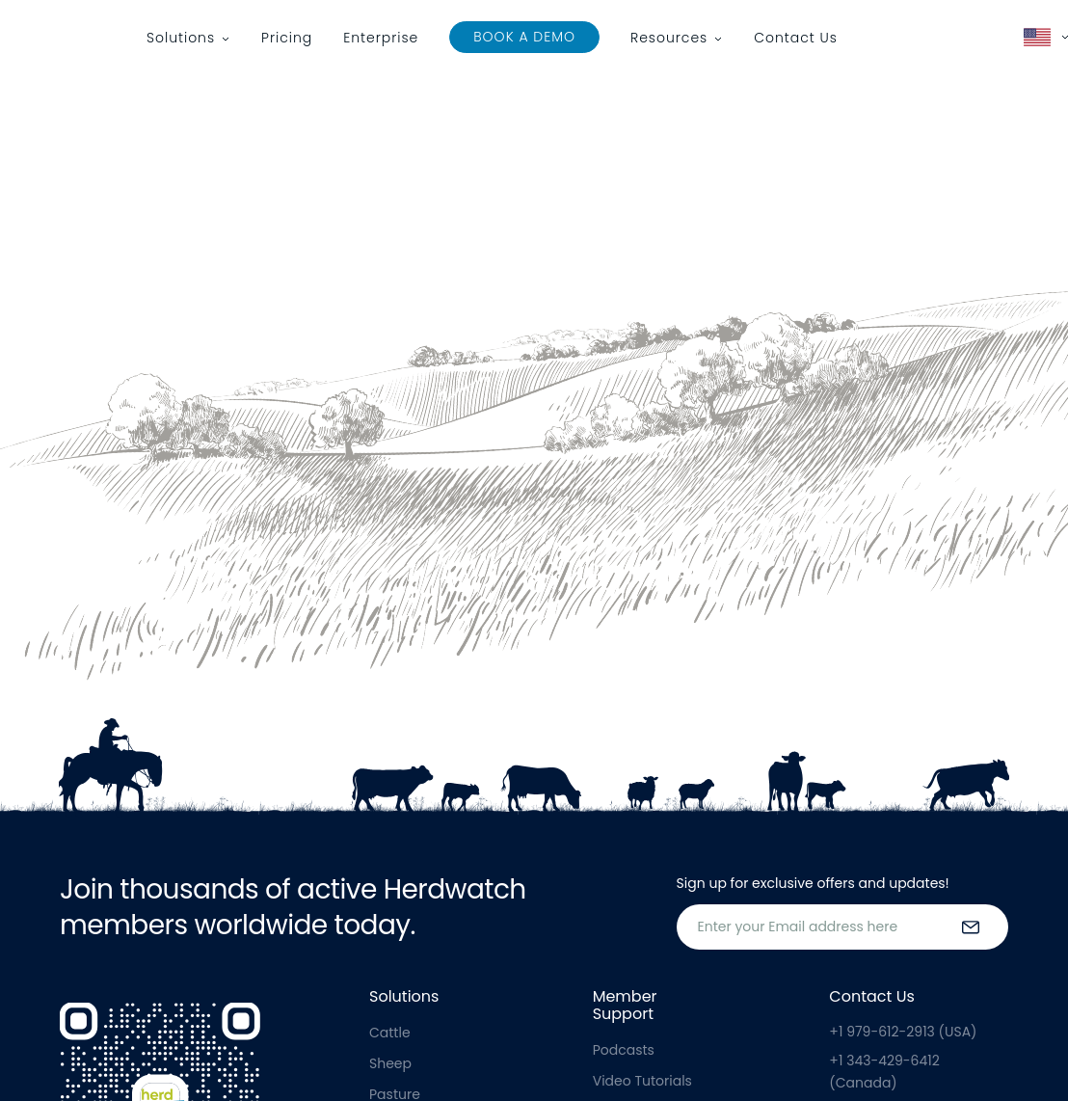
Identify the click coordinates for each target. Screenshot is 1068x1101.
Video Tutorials (642, 1080)
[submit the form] (970, 927)
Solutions (181, 37)
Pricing (286, 37)
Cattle (390, 1032)
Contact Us (796, 37)
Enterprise (380, 37)
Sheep (390, 1063)
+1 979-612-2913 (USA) (902, 1031)
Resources (669, 37)
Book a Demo (524, 36)
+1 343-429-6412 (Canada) (884, 1071)
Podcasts (623, 1050)
